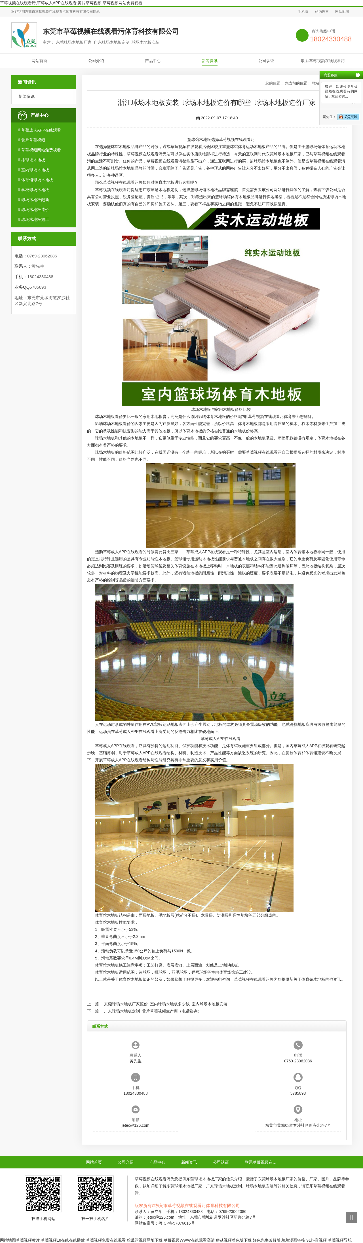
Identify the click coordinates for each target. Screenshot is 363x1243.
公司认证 (266, 60)
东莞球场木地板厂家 (283, 154)
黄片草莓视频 (33, 140)
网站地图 (342, 12)
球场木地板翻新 (35, 199)
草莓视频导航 (340, 1240)
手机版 (303, 12)
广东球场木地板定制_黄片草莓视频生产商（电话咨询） (153, 1011)
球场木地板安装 (260, 1186)
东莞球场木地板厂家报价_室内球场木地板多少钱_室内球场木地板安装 (166, 1004)
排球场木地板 (33, 160)
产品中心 (153, 60)
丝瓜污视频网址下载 (144, 1240)
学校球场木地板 (35, 189)
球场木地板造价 (35, 209)
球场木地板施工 (35, 219)
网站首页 (39, 60)
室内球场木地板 (35, 170)
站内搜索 (322, 12)
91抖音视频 (316, 1240)
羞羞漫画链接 (293, 1240)
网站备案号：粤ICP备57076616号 (165, 1223)
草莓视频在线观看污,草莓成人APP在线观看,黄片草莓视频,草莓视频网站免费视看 (71, 3)
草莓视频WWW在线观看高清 (189, 1240)
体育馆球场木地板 (37, 179)
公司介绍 (96, 60)
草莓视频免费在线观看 (106, 1240)
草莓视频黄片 (28, 1240)
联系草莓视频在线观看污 (323, 60)
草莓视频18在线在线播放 (63, 1240)
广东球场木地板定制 (160, 189)
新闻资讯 (210, 60)
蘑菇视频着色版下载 (234, 1240)
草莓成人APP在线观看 (41, 130)
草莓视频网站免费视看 (41, 150)
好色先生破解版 (266, 1240)
